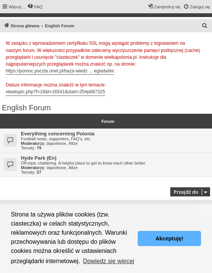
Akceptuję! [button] (169, 238)
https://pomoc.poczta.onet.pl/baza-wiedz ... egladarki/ (60, 71)
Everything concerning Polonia (57, 133)
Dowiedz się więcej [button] (108, 261)
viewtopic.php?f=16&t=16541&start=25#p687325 (55, 91)
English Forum (26, 108)
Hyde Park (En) (39, 158)
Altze (72, 143)
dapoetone (56, 143)
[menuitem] (34, 6)
